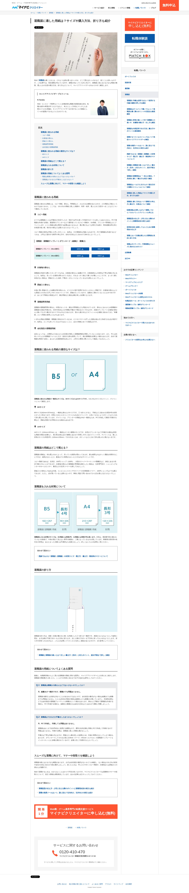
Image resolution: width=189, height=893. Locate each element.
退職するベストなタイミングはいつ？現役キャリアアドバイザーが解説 (141, 138)
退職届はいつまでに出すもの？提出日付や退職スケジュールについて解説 (141, 186)
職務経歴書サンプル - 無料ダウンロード (139, 308)
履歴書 (127, 88)
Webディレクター (131, 275)
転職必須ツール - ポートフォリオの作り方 (140, 301)
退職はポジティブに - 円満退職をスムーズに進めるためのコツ (141, 245)
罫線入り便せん (47, 141)
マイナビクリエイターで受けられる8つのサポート (139, 324)
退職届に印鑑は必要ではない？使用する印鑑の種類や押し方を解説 (141, 102)
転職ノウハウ (81, 827)
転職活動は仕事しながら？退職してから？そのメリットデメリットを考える (140, 211)
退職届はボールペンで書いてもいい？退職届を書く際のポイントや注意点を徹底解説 (141, 111)
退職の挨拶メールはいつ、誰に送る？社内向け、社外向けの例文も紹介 (141, 147)
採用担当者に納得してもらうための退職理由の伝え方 (141, 228)
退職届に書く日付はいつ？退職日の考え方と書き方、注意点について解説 (141, 203)
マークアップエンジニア (134, 282)
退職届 (70, 827)
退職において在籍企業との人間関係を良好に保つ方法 (141, 237)
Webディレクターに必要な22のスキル (138, 297)
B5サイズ (45, 154)
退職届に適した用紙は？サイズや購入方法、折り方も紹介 (141, 194)
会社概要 (128, 884)
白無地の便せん (47, 138)
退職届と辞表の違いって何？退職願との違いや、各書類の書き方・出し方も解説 (141, 121)
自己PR (127, 258)
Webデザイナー (130, 278)
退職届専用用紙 (47, 144)
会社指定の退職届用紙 (50, 147)
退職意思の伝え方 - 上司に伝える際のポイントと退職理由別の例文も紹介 (141, 220)
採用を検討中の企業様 (149, 3)
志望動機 (128, 252)
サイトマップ (118, 884)
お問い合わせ (62, 884)
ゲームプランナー (131, 286)
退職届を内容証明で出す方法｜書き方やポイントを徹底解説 (141, 130)
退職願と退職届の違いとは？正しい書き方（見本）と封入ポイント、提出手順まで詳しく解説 (141, 167)
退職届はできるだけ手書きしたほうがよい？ (58, 179)
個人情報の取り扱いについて (79, 884)
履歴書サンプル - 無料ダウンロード (137, 304)
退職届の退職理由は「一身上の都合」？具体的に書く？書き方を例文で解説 (141, 177)
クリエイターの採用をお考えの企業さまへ (140, 340)
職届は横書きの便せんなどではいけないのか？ (58, 176)
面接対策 (128, 82)
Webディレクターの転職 (134, 293)
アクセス (108, 884)
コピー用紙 (46, 135)
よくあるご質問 (97, 884)
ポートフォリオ (130, 76)
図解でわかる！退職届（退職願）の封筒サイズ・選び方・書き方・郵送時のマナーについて (141, 156)
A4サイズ (45, 157)
